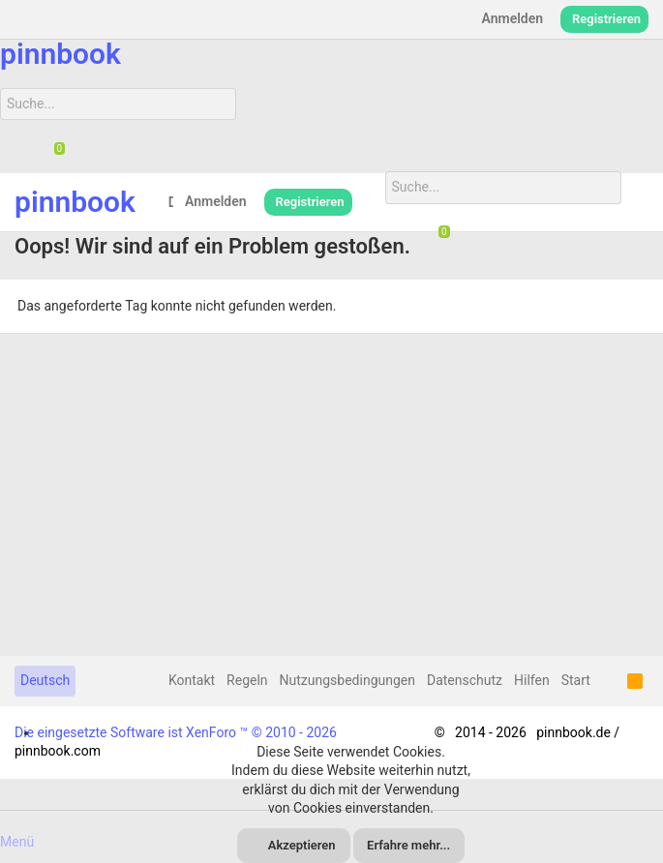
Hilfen (532, 680)
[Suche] (118, 104)
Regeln (246, 680)
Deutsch (45, 680)
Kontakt (191, 680)
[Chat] (52, 150)
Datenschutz (464, 680)
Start (575, 680)
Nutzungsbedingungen (347, 680)
